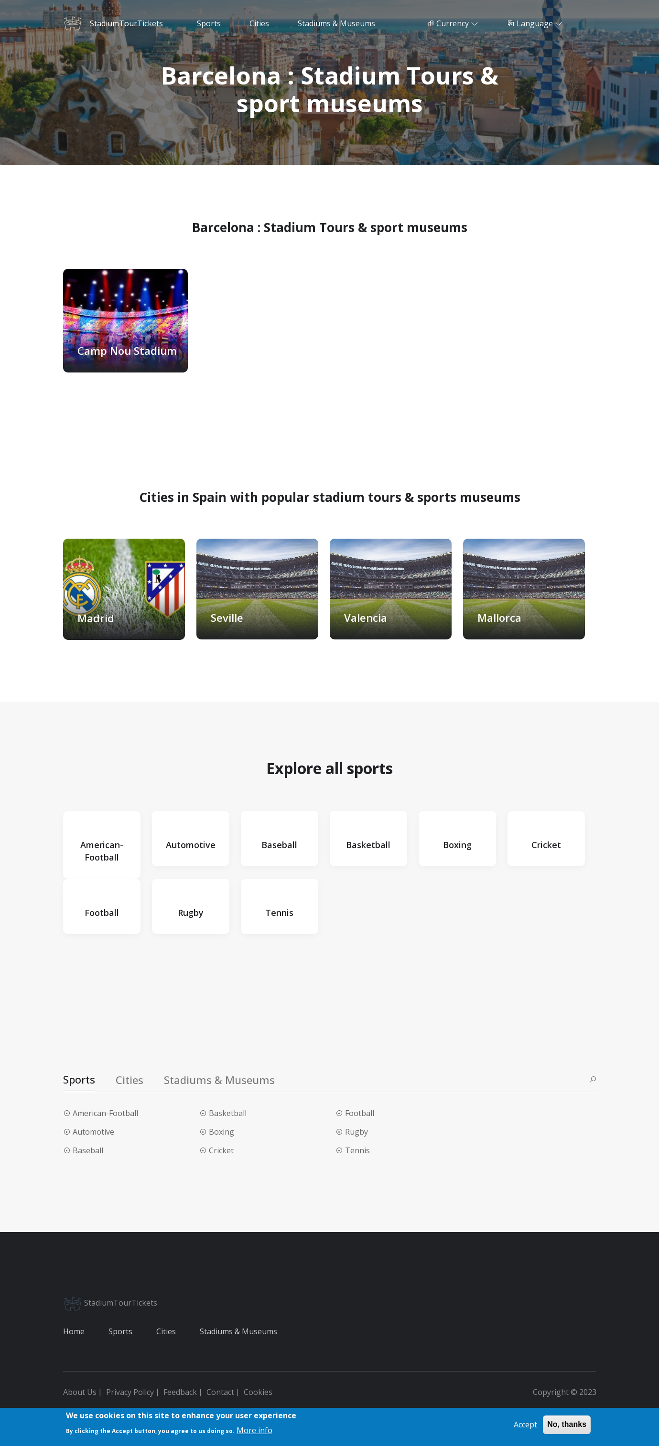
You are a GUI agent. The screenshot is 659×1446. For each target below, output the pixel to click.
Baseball (88, 1150)
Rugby (356, 1132)
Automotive (93, 1132)
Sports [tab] (79, 1079)
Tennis (357, 1150)
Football (359, 1113)
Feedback (180, 1392)
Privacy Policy (130, 1392)
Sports (120, 1331)
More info (254, 1430)
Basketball (228, 1113)
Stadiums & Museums (238, 1331)
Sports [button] (209, 23)
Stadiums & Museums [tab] (219, 1080)
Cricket (221, 1150)
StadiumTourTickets (110, 1302)
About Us (80, 1392)
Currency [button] (452, 23)
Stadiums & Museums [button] (336, 23)
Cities (166, 1331)
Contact (220, 1392)
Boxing (221, 1132)
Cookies (258, 1392)
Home (74, 1331)
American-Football (105, 1113)
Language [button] (534, 23)
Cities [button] (259, 23)
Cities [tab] (129, 1080)
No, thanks (566, 1425)
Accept (525, 1425)
